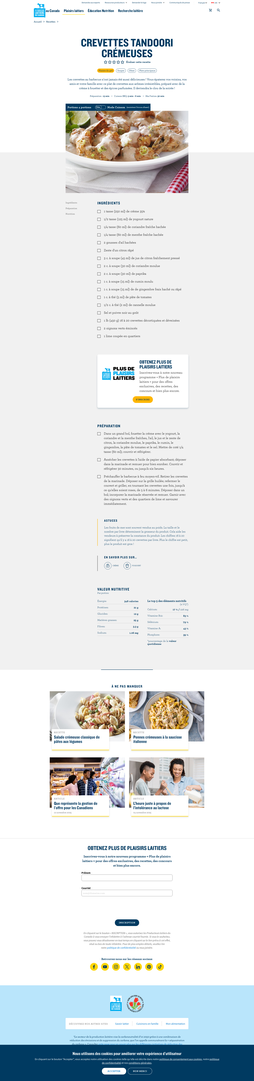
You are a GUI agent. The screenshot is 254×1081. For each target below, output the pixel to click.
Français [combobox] (201, 2)
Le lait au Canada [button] (65, 10)
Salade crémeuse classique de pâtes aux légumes (77, 739)
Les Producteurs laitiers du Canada (40, 10)
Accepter (114, 1071)
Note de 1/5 (106, 62)
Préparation (71, 208)
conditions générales (140, 1062)
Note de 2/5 (110, 62)
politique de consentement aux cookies (180, 1059)
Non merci (140, 1071)
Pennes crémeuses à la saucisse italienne (157, 739)
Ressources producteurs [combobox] (115, 2)
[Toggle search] (218, 11)
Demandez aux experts (91, 2)
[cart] (210, 11)
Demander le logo (139, 2)
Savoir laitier (122, 1023)
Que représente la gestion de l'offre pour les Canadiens (75, 805)
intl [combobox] (215, 2)
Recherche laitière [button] (160, 10)
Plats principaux (147, 70)
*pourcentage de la (161, 642)
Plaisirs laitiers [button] (95, 10)
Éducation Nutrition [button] (127, 10)
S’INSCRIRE (143, 399)
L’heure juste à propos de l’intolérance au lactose (152, 805)
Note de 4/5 (118, 62)
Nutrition (70, 213)
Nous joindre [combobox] (156, 2)
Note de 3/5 (114, 62)
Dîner (132, 70)
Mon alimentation (175, 1023)
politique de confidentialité (121, 947)
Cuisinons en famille (147, 1023)
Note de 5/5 (122, 62)
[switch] (121, 107)
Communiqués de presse (179, 2)
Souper (120, 70)
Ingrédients (71, 202)
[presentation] (127, 907)
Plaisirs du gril (106, 70)
